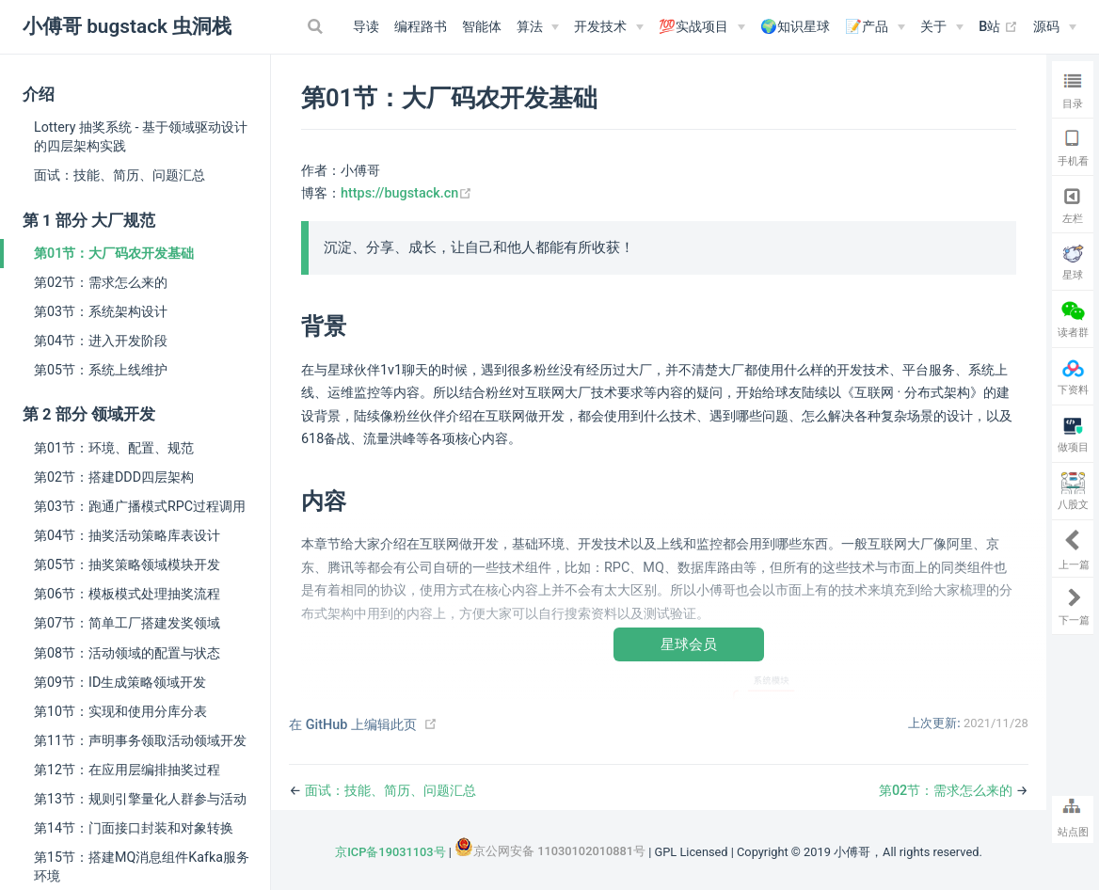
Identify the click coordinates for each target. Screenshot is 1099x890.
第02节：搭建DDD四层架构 (114, 477)
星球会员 (689, 644)
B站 (998, 27)
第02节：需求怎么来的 (100, 282)
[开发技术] (609, 27)
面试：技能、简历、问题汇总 (119, 175)
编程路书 (420, 27)
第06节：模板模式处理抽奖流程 (127, 593)
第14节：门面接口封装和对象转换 (133, 827)
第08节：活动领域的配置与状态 (127, 652)
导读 (366, 27)
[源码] (1054, 27)
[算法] (538, 27)
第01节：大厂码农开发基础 (114, 253)
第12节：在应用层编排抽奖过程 (127, 769)
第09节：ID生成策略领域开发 (120, 682)
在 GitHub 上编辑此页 (353, 725)
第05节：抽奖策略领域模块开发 (127, 564)
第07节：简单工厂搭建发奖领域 (127, 622)
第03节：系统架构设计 (100, 311)
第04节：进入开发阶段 (100, 340)
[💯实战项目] (702, 27)
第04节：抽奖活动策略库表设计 (127, 535)
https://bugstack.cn (406, 193)
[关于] (942, 27)
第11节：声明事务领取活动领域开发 (140, 740)
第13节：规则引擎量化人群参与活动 (140, 798)
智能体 (482, 27)
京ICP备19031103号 (390, 852)
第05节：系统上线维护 (100, 369)
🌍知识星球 (795, 27)
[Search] (318, 26)
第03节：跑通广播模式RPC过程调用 (140, 506)
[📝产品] (875, 27)
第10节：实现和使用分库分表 (120, 711)
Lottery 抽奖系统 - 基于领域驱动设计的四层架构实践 (140, 136)
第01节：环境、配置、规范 (114, 447)
